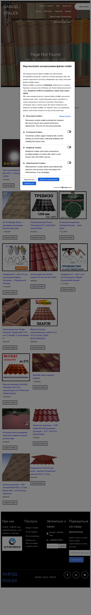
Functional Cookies (34, 132)
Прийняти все (29, 183)
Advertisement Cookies (36, 163)
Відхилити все (29, 179)
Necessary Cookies (34, 116)
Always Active (65, 116)
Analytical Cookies (33, 147)
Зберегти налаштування (48, 179)
